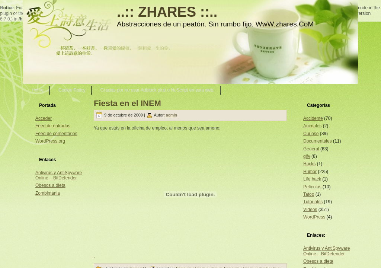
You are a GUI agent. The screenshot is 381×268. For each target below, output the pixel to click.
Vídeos (310, 209)
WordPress (314, 217)
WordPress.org (50, 141)
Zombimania (47, 193)
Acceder (43, 118)
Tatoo (308, 194)
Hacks (309, 163)
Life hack (312, 179)
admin (171, 115)
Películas (312, 186)
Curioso (310, 133)
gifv (306, 156)
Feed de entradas (52, 125)
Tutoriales (313, 201)
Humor (310, 171)
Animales (312, 125)
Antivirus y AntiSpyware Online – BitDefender (58, 175)
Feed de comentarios (56, 133)
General (311, 148)
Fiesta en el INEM (127, 103)
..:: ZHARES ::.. (167, 12)
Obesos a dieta (50, 185)
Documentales (317, 141)
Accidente (313, 118)
